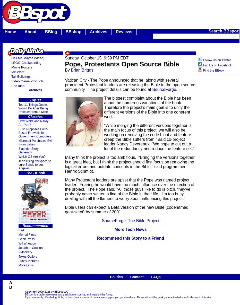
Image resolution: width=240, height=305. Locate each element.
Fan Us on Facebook (217, 65)
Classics (35, 117)
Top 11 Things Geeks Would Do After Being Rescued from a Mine (33, 108)
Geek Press (27, 239)
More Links (26, 265)
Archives (98, 32)
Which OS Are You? (32, 157)
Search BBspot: (224, 31)
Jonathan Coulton (31, 248)
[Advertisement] (218, 159)
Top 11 (35, 100)
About (30, 32)
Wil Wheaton (27, 243)
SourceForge (164, 89)
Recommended (35, 226)
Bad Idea (17, 86)
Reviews (124, 32)
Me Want (17, 72)
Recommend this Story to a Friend (130, 238)
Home (10, 32)
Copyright (31, 291)
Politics (116, 277)
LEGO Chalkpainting (26, 63)
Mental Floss (27, 235)
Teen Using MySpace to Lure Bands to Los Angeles (35, 164)
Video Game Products (27, 81)
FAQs (156, 277)
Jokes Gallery (28, 256)
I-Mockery (25, 252)
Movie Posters (21, 67)
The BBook (35, 173)
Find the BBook (213, 70)
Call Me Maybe (22, 58)
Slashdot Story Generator (29, 150)
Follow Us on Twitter (217, 60)
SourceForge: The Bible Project (130, 221)
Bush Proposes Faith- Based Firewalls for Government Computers (35, 132)
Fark (22, 230)
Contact (137, 277)
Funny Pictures (29, 261)
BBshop (73, 32)
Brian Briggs (82, 70)
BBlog (51, 32)
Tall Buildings (21, 77)
